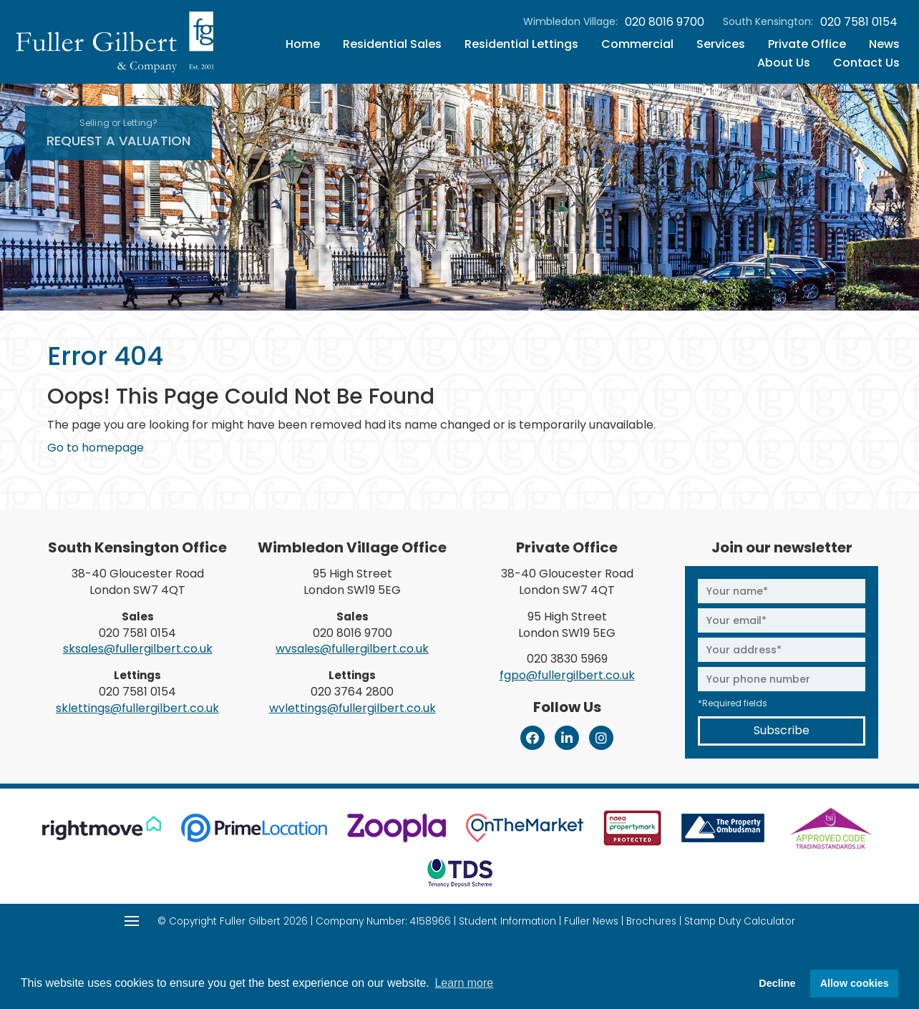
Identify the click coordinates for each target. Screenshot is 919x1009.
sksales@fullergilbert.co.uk (138, 648)
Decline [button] (777, 983)
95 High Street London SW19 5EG (352, 581)
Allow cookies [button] (854, 983)
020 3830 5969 (567, 658)
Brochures (651, 921)
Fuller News (591, 921)
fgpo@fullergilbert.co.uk (567, 675)
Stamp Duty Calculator (739, 921)
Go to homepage (95, 447)
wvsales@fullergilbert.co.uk (352, 648)
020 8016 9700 (664, 22)
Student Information (507, 921)
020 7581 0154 (859, 22)
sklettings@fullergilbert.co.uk (137, 708)
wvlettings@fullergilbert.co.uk (352, 708)
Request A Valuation (118, 133)
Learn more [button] (463, 983)
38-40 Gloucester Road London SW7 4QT (138, 581)
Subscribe (781, 730)
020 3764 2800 (352, 691)
